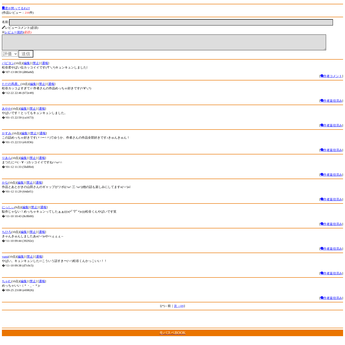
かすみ (7, 136)
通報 (45, 66)
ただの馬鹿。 (11, 87)
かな (5, 185)
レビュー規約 (14, 32)
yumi (5, 259)
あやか (6, 111)
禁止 (36, 66)
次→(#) (179, 309)
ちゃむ (6, 284)
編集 (27, 66)
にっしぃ (8, 210)
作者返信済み (331, 103)
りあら (6, 161)
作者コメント (331, 79)
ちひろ (6, 235)
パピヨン (8, 66)
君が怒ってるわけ (16, 8)
